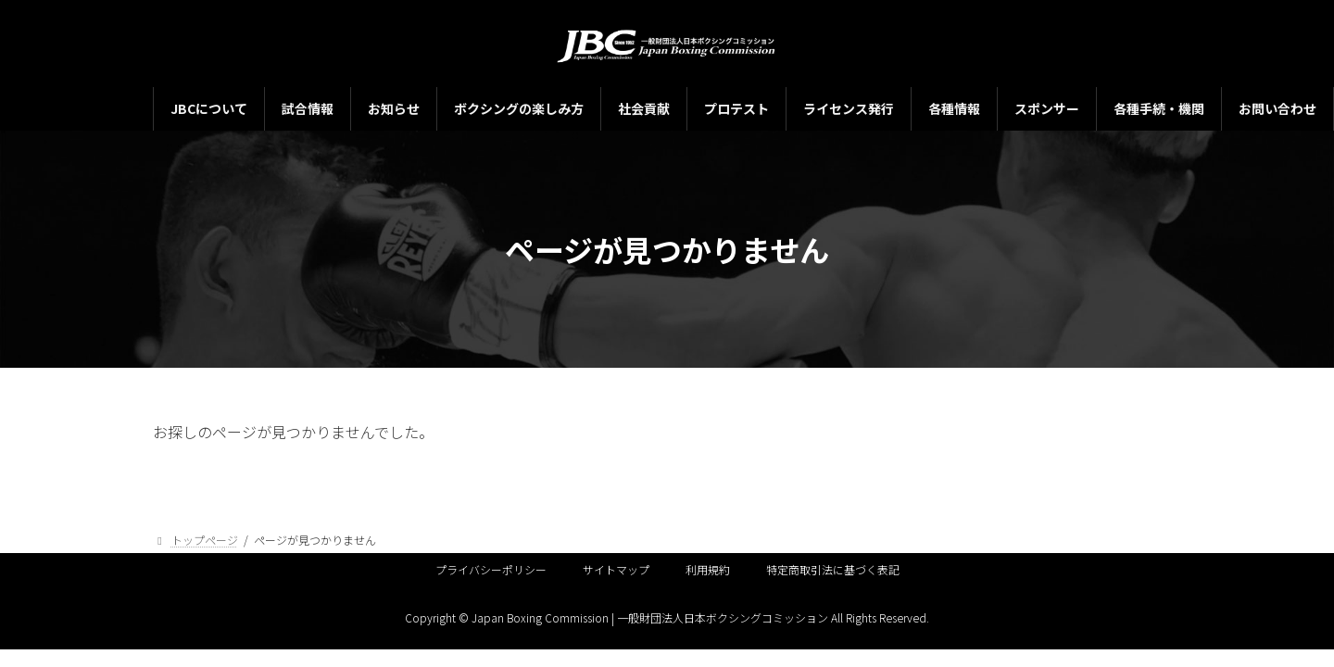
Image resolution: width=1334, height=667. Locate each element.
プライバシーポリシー (491, 569)
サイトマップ (616, 569)
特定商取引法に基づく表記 (833, 569)
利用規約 (708, 569)
